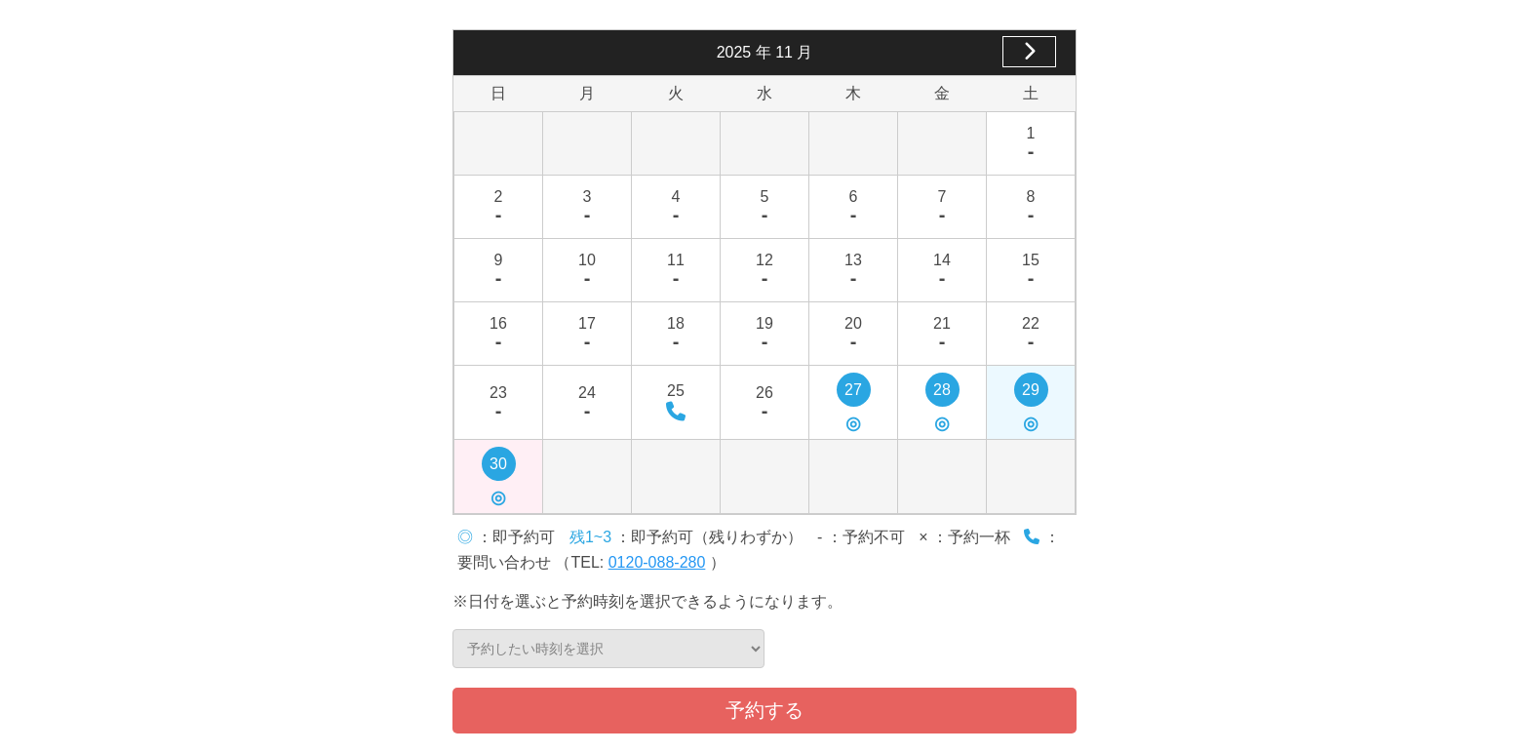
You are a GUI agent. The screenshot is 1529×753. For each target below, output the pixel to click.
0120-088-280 (657, 562)
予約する (764, 710)
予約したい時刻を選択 (608, 648)
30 (499, 468)
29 (1031, 394)
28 (942, 394)
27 (854, 394)
